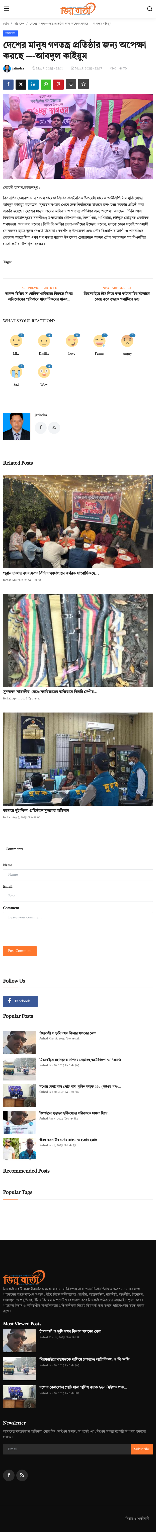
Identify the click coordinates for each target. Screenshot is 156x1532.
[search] (149, 8)
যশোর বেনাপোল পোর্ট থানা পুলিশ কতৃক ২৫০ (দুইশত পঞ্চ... (80, 1087)
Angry (127, 353)
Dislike (44, 353)
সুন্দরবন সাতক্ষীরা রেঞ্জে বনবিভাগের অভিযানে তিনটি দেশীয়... (50, 692)
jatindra (41, 415)
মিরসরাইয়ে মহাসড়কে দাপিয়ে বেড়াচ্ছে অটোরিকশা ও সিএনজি (80, 1060)
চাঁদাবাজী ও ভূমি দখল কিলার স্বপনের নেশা (67, 1033)
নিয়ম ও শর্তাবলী (137, 1519)
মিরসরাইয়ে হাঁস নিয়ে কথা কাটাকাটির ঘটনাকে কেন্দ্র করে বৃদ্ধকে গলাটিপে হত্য (117, 297)
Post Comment (20, 951)
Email (7, 886)
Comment (11, 908)
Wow (44, 384)
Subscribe (142, 1449)
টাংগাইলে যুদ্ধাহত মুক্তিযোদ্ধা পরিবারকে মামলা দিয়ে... (74, 1113)
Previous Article (39, 288)
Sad (16, 384)
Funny (99, 353)
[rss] (22, 1475)
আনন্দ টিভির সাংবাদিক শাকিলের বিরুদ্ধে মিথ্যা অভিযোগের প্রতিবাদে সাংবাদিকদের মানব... (39, 297)
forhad (7, 580)
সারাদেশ (19, 23)
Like (16, 353)
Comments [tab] (14, 849)
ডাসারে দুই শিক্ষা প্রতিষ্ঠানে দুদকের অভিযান (36, 811)
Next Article (117, 288)
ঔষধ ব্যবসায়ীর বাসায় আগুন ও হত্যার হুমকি (68, 1140)
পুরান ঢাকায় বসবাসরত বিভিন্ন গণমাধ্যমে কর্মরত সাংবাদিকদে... (51, 574)
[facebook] (9, 1475)
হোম (6, 23)
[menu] (6, 8)
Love (71, 353)
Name (8, 865)
